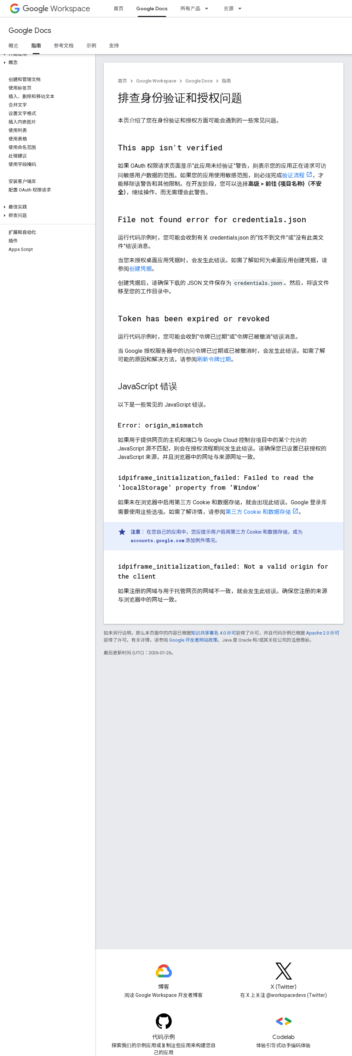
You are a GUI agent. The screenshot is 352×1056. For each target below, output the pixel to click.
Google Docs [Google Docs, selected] (152, 8)
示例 (91, 45)
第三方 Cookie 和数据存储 (258, 512)
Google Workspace (156, 81)
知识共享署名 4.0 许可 (213, 633)
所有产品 (190, 8)
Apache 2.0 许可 (322, 633)
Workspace (56, 8)
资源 (228, 8)
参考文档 (64, 45)
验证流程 (293, 175)
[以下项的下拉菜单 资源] (241, 8)
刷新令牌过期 (214, 359)
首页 (118, 8)
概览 (13, 45)
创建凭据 (140, 268)
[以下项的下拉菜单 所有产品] (208, 8)
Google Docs (29, 30)
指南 (226, 81)
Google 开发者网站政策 (193, 640)
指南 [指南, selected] (36, 45)
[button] (46, 54)
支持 (114, 45)
